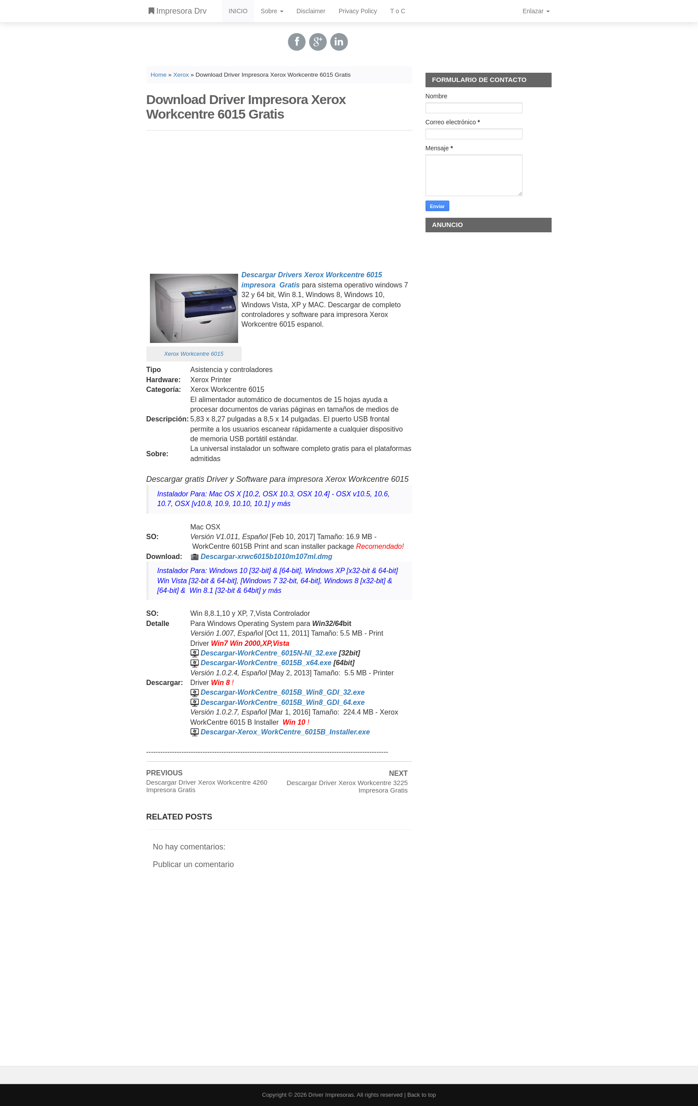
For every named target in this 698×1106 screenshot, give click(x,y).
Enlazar (536, 11)
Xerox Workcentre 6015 (193, 353)
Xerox (181, 74)
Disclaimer (311, 11)
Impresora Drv (178, 11)
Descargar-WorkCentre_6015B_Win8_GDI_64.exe (283, 702)
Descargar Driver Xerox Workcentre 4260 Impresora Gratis (207, 785)
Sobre (272, 11)
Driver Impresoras (331, 1094)
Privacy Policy (358, 11)
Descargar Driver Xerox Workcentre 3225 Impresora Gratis (347, 786)
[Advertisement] (279, 199)
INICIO (238, 11)
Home (159, 74)
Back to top (421, 1094)
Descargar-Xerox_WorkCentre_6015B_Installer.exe (285, 732)
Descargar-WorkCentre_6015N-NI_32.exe (269, 653)
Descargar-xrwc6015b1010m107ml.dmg (266, 556)
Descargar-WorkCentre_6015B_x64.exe (266, 663)
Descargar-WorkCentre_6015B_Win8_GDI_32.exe (283, 692)
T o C (397, 11)
